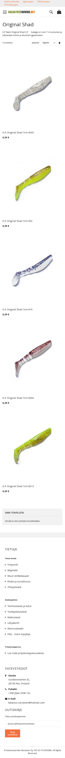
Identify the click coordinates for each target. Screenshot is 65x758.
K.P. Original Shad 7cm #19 (17, 309)
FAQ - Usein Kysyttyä (18, 634)
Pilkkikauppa (43, 1)
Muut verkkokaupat (18, 575)
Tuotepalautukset (17, 611)
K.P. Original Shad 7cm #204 (18, 397)
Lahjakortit (13, 622)
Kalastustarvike (11, 1)
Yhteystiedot (14, 587)
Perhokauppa (11, 4)
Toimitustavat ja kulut (19, 606)
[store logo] (21, 12)
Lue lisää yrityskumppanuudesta (25, 653)
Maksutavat (13, 617)
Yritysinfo (12, 564)
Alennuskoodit (15, 628)
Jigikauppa (28, 1)
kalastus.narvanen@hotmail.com (26, 702)
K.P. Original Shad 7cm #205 (18, 132)
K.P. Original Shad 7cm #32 (17, 221)
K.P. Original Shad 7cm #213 (18, 486)
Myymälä (12, 570)
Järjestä (35, 42)
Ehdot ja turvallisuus (18, 581)
